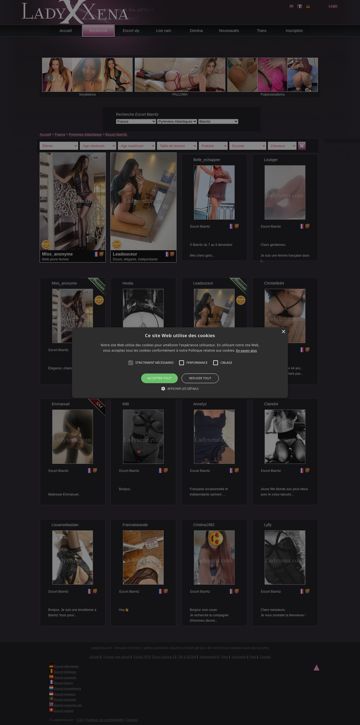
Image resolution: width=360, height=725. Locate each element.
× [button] (283, 332)
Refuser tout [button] (200, 378)
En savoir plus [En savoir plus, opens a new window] (246, 350)
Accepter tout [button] (159, 378)
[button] (130, 363)
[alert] (180, 362)
